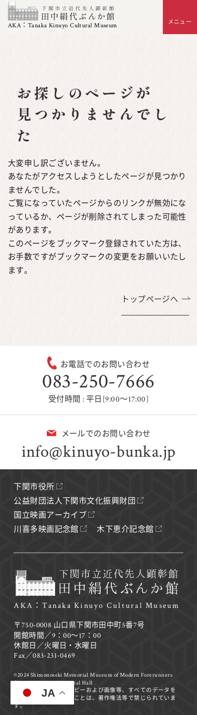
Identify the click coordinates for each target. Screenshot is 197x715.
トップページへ (149, 299)
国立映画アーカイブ (50, 515)
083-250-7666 (98, 381)
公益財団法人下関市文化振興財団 (75, 501)
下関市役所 (34, 487)
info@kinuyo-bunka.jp (99, 451)
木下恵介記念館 (125, 529)
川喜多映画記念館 (46, 529)
